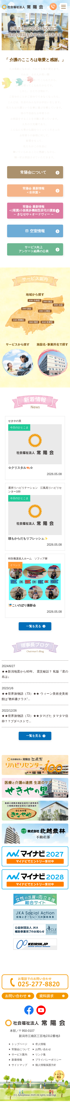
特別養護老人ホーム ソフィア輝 (27, 558)
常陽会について (21, 1049)
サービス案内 (19, 1054)
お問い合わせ (43, 1049)
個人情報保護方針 (45, 1064)
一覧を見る (33, 626)
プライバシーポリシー (48, 1059)
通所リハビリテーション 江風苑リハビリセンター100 (35, 489)
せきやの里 (14, 420)
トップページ (19, 1044)
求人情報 (40, 1044)
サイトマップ (19, 1064)
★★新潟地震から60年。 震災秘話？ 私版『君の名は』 (35, 674)
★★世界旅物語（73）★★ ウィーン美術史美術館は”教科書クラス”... (35, 696)
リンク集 (40, 1054)
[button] (20, 46)
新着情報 (17, 1059)
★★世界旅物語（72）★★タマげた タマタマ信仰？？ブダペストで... (35, 718)
